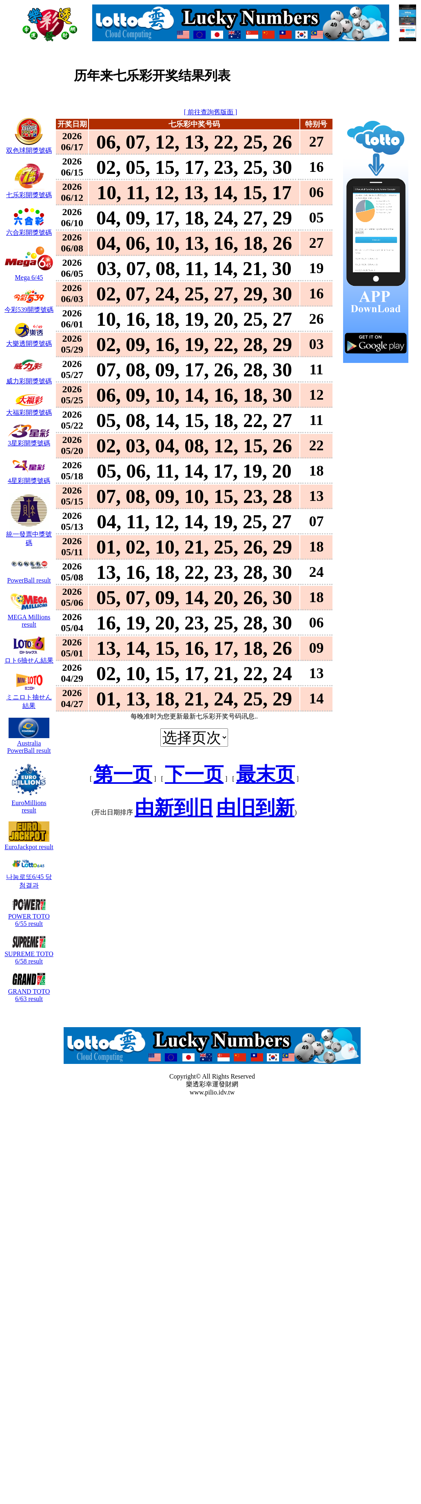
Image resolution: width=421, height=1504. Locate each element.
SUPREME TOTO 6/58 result (28, 954)
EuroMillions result (29, 803)
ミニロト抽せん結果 (29, 697)
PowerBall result (29, 577)
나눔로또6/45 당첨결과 (29, 877)
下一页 (194, 774)
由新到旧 (174, 808)
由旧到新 (255, 808)
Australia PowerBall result (29, 743)
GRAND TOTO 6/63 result (29, 991)
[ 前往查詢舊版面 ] (210, 112)
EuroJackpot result (28, 843)
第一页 (122, 774)
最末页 (265, 774)
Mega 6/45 (28, 274)
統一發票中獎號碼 (29, 534)
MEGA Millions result (29, 617)
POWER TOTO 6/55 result (29, 916)
